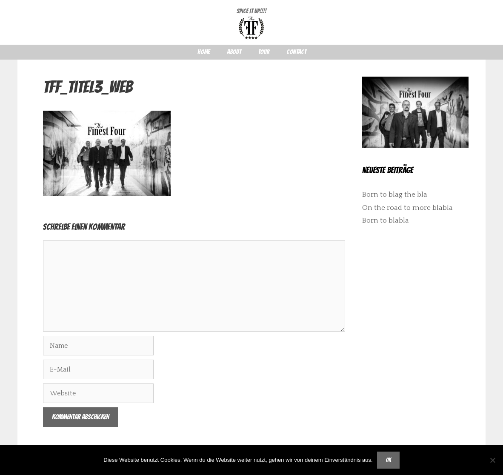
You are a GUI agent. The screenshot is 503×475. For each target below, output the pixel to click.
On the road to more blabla (407, 208)
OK (388, 460)
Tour (263, 52)
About (234, 52)
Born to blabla (385, 220)
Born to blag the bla (394, 194)
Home (203, 52)
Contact (296, 52)
